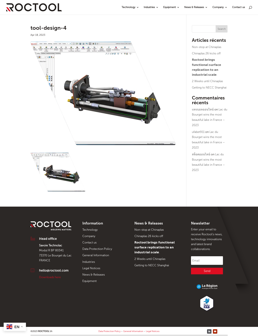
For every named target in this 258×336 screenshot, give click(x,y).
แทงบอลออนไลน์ (203, 109)
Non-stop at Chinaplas (206, 47)
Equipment (169, 7)
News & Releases (194, 7)
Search (222, 28)
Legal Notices (91, 268)
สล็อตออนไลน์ (201, 154)
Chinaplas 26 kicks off (206, 53)
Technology (128, 7)
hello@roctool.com (53, 270)
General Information (95, 255)
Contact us (238, 7)
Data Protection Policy (97, 249)
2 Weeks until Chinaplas (207, 81)
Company (218, 7)
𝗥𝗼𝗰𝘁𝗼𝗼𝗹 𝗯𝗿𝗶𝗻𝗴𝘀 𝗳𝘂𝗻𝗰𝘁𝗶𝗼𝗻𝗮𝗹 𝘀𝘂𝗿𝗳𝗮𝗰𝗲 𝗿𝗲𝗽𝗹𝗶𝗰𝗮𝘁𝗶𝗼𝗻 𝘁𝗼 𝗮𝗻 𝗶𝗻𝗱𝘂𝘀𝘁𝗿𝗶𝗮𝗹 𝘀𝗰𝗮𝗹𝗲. (154, 247)
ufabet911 (198, 132)
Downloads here (50, 277)
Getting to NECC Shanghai (209, 87)
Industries (149, 7)
